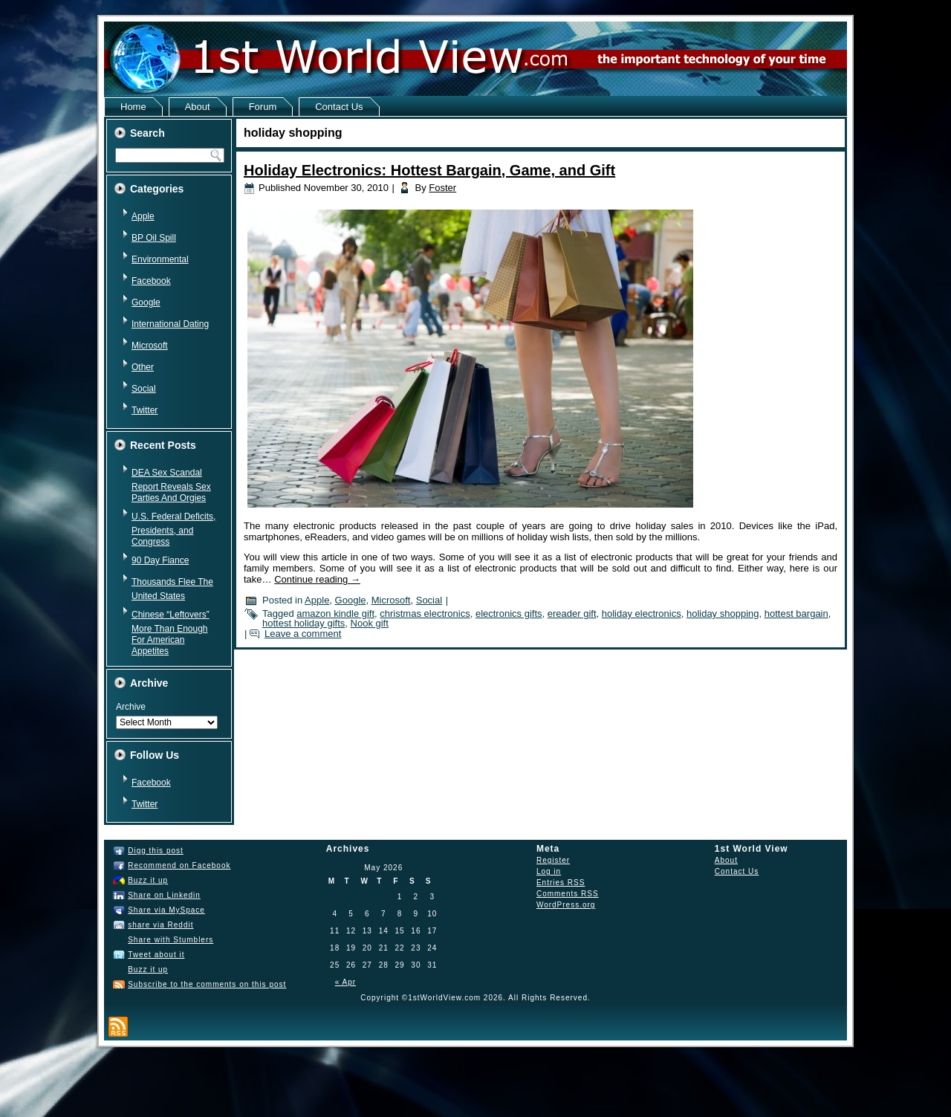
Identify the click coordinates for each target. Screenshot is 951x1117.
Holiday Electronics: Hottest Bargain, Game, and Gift (429, 170)
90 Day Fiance (160, 560)
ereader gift (572, 613)
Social (144, 388)
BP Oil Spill (154, 238)
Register (553, 860)
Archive (131, 707)
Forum (263, 106)
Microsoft (150, 345)
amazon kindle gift (335, 613)
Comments (567, 894)
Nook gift (370, 623)
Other (143, 367)
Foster (442, 187)
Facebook (151, 281)
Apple (143, 216)
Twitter (145, 410)
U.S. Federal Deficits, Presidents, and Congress (173, 529)
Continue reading (317, 579)
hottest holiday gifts (303, 623)
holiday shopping (723, 613)
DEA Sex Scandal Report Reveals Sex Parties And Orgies (171, 485)
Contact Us (339, 106)
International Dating (170, 324)
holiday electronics (641, 613)
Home (133, 106)
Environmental (160, 259)
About (197, 106)
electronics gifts (509, 613)
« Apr (345, 982)
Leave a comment (302, 633)
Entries (560, 882)
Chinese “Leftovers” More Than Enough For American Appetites (171, 632)
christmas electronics (425, 613)
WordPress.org (566, 905)
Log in (548, 871)
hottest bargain (796, 613)
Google (146, 302)
